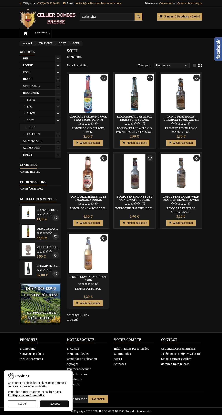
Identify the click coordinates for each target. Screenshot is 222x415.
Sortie (22, 403)
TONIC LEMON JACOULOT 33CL (88, 278)
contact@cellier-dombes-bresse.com (98, 3)
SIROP (31, 113)
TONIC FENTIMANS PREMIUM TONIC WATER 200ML (181, 120)
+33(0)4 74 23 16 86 (48, 3)
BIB (25, 58)
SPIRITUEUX (31, 86)
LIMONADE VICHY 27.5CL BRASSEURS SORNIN (134, 118)
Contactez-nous (77, 374)
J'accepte (54, 403)
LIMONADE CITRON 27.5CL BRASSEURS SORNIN (88, 118)
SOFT (30, 120)
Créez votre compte (189, 3)
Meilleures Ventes (38, 199)
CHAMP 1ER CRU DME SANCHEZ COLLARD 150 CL (48, 265)
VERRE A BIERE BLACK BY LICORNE (48, 247)
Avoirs (118, 359)
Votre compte (127, 340)
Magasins (73, 384)
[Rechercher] (111, 17)
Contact (169, 340)
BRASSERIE (31, 93)
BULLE (27, 154)
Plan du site (74, 379)
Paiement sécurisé (79, 369)
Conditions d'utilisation (82, 359)
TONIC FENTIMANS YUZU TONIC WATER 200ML (134, 198)
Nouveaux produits (32, 354)
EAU (29, 106)
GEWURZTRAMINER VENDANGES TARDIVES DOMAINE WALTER (48, 228)
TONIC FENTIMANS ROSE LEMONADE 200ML (88, 198)
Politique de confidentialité (26, 395)
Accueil (41, 33)
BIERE (31, 99)
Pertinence (172, 65)
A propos (72, 364)
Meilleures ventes (31, 359)
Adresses (120, 364)
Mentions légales (78, 354)
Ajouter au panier (88, 142)
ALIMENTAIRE (32, 141)
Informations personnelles (131, 348)
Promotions (27, 348)
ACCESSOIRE (31, 148)
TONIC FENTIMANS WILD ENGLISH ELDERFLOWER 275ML (181, 200)
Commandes (122, 354)
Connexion (165, 3)
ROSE (26, 72)
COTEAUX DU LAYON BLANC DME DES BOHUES (48, 210)
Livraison (73, 348)
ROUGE (28, 65)
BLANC (27, 79)
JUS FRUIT (33, 134)
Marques (28, 165)
